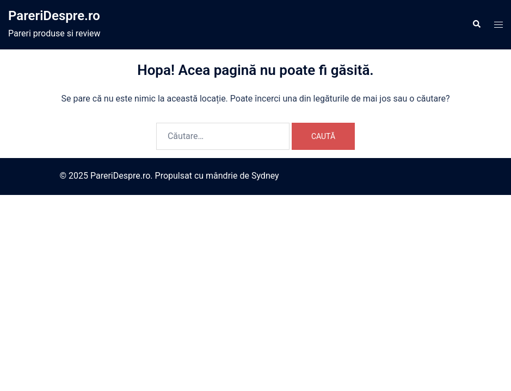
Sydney (265, 176)
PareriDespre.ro (54, 15)
